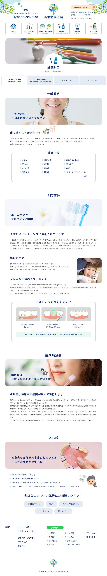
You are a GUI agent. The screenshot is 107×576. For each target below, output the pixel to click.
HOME (7, 527)
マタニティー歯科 (74, 545)
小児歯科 (70, 533)
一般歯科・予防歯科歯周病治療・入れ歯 (14, 80)
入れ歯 (51, 545)
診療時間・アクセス (80, 7)
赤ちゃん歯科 (72, 541)
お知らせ (21, 546)
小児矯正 (70, 537)
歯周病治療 (53, 541)
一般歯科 (52, 533)
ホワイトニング (66, 80)
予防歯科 (52, 537)
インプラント (92, 80)
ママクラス (22, 542)
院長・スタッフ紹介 (27, 531)
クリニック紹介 (24, 527)
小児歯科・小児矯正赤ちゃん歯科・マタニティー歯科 (40, 80)
